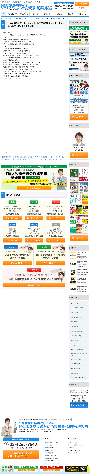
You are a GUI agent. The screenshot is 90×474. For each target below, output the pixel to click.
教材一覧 (35, 14)
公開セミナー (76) (76, 336)
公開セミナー (8, 18)
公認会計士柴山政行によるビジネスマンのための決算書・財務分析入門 (26, 5)
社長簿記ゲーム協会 (52, 442)
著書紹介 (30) (74, 373)
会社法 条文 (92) (75, 450)
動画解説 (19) (74, 340)
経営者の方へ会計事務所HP (23, 14)
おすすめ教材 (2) (75, 303)
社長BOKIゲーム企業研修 (12, 14)
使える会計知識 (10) (76, 331)
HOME (3, 14)
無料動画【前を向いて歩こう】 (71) (79, 354)
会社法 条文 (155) (76, 317)
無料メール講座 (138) (77, 350)
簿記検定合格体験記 (71, 14)
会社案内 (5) (74, 312)
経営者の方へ (50, 447)
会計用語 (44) (74, 322)
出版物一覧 (47, 14)
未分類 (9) (73, 345)
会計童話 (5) (74, 326)
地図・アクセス (82, 14)
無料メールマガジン (59, 14)
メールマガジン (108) (77, 308)
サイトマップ (73, 453)
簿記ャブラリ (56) (76, 359)
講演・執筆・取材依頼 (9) (78, 378)
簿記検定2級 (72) (75, 364)
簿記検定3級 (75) (75, 368)
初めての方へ (50, 445)
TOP (2, 18)
